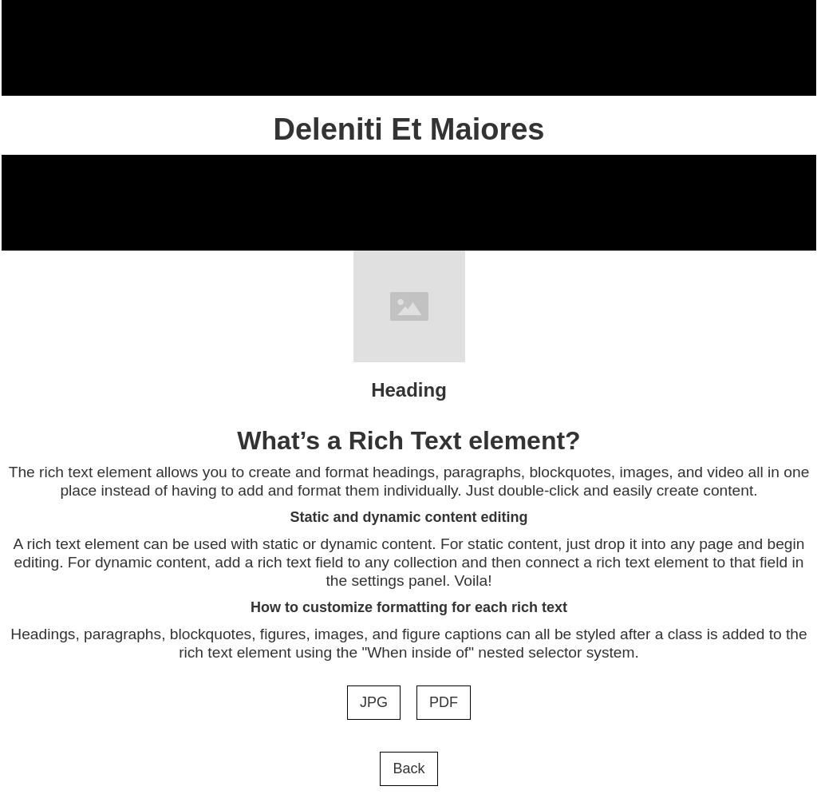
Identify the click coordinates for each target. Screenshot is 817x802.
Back (408, 768)
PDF (443, 702)
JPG (374, 702)
